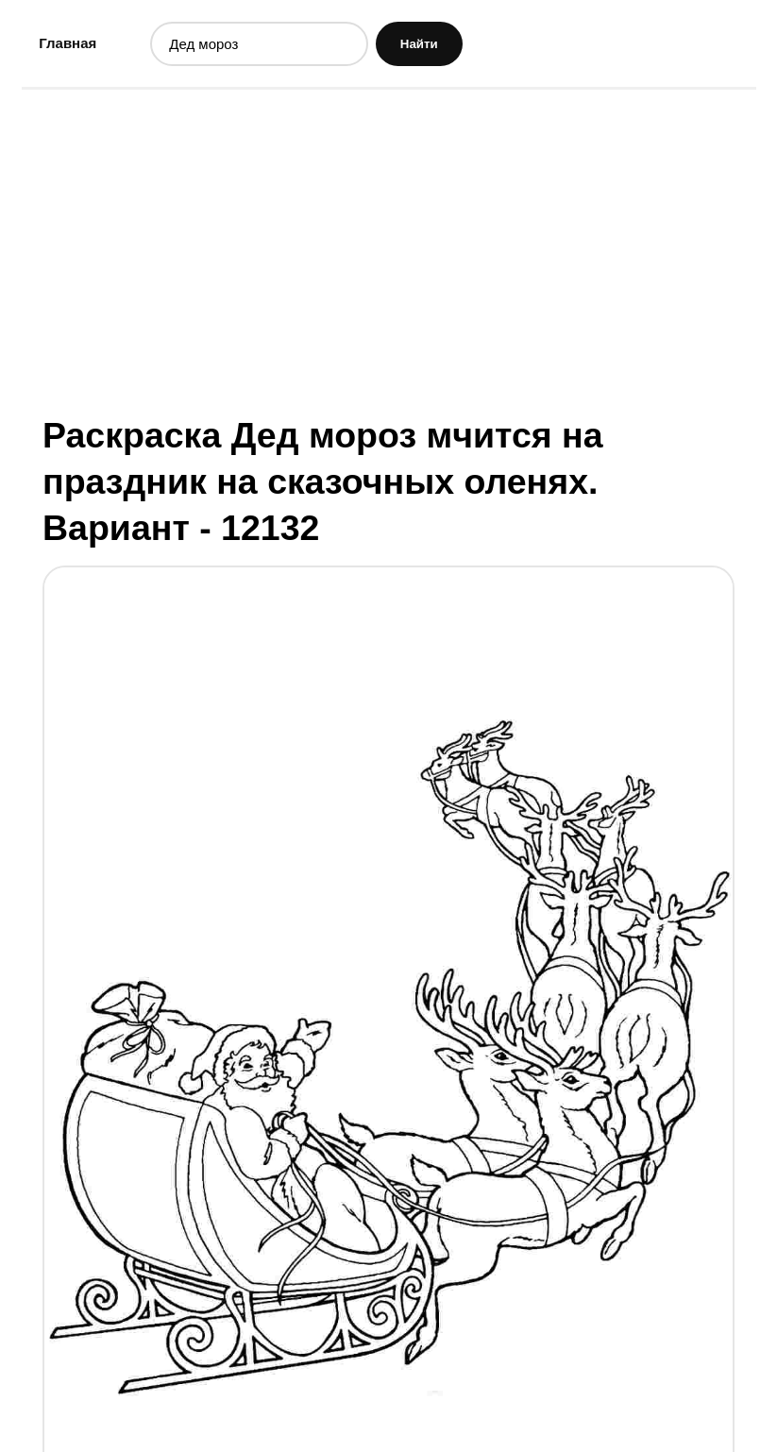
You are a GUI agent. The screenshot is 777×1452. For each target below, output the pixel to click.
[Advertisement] (389, 250)
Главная (67, 43)
